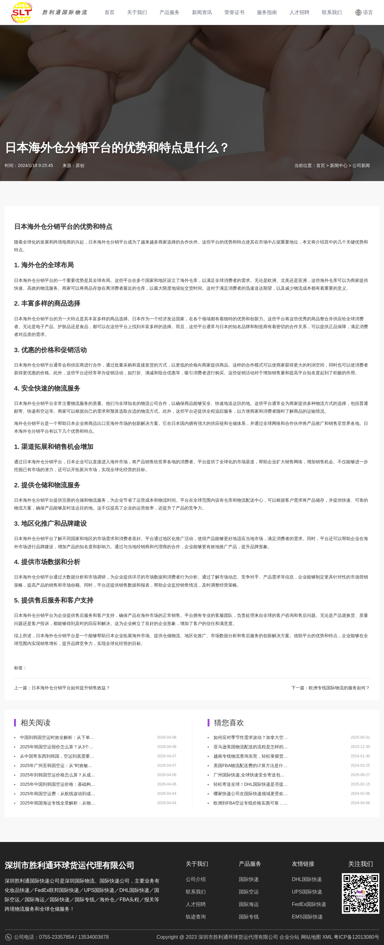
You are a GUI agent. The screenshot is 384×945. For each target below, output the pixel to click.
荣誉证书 (234, 12)
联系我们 (332, 12)
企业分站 (289, 937)
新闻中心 (338, 165)
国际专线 (249, 916)
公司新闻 (361, 165)
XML (327, 937)
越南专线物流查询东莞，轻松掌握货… (251, 756)
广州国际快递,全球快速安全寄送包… (249, 774)
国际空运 (249, 891)
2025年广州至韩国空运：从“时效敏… (56, 765)
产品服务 (170, 12)
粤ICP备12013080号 (356, 937)
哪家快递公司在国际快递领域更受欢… (251, 793)
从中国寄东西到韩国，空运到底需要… (57, 756)
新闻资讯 (202, 12)
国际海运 (249, 904)
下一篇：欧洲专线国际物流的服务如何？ (330, 687)
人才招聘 (299, 12)
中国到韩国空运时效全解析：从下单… (57, 737)
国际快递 (249, 879)
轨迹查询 (196, 916)
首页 (110, 12)
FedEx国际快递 (309, 904)
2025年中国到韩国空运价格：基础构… (57, 784)
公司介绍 (196, 879)
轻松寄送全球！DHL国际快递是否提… (251, 784)
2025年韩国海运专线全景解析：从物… (57, 802)
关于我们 (137, 12)
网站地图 (311, 937)
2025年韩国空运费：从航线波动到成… (57, 793)
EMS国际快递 (307, 916)
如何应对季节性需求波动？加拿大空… (251, 737)
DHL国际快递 (307, 879)
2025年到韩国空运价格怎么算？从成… (57, 774)
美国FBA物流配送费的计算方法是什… (251, 765)
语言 (368, 12)
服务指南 (267, 12)
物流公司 (149, 403)
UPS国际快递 (307, 891)
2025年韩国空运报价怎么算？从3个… (56, 746)
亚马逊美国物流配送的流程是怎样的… (251, 746)
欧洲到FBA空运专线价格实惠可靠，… (251, 802)
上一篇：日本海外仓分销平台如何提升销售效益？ (62, 687)
